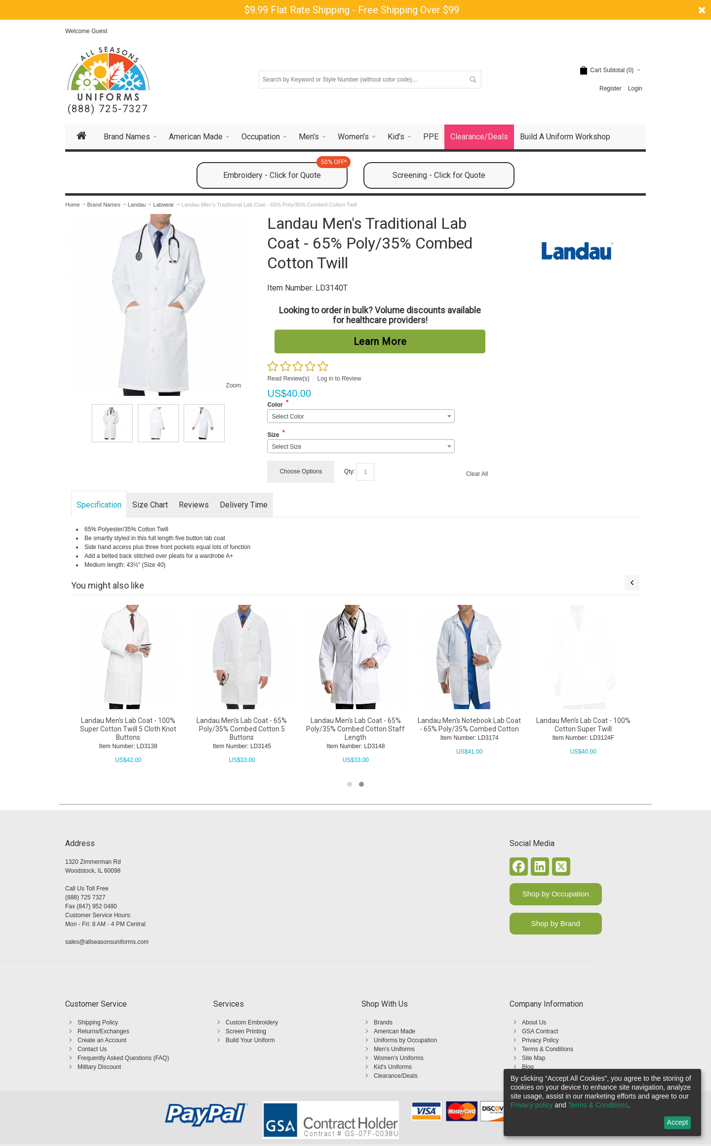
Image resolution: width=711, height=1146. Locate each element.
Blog (528, 1066)
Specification (99, 504)
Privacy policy (532, 1105)
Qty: (349, 471)
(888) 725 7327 (85, 897)
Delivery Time (244, 504)
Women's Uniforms (399, 1058)
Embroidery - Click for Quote (285, 171)
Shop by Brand (555, 923)
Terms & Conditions (547, 1049)
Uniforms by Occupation (405, 1040)
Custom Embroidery (252, 1022)
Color (274, 404)
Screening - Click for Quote (439, 175)
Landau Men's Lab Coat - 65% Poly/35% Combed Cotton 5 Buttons (355, 729)
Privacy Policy (540, 1040)
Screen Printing (246, 1031)
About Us (534, 1022)
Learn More (380, 341)
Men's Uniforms (394, 1049)
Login (635, 88)
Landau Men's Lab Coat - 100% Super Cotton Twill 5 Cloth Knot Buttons (242, 729)
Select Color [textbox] (288, 416)
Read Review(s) (288, 378)
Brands (383, 1022)
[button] (350, 784)
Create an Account (102, 1040)
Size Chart (150, 504)
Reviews (194, 504)
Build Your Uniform (250, 1040)
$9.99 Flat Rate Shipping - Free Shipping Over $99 (351, 10)
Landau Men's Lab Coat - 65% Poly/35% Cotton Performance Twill (128, 729)
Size (273, 434)
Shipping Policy (98, 1022)
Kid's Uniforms (393, 1066)
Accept (677, 1122)
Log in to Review (339, 378)
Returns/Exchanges (103, 1031)
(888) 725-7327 (108, 109)
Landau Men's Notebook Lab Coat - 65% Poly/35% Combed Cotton (582, 725)
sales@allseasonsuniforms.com (107, 941)
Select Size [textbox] (286, 446)
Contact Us (92, 1049)
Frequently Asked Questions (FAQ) (123, 1058)
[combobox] (360, 416)
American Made (394, 1031)
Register (610, 88)
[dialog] (602, 1102)
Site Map (533, 1058)
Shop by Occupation (555, 894)
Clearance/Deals (396, 1075)
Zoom (233, 385)
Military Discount (99, 1066)
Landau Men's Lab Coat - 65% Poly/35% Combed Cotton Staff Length (469, 729)
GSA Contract (540, 1031)
